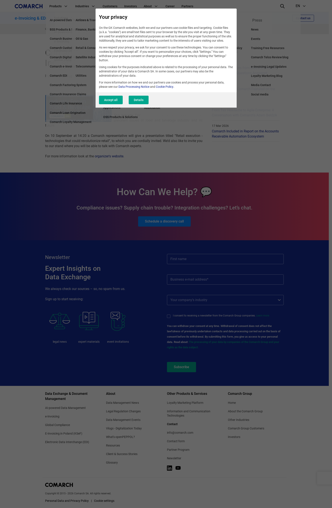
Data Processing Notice (133, 86)
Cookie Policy (164, 86)
